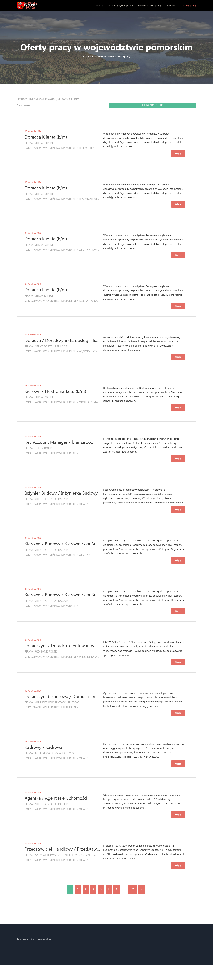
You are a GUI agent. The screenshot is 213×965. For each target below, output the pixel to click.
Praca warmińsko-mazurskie (98, 56)
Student (172, 5)
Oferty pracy (189, 5)
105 (132, 889)
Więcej (178, 153)
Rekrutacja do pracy (149, 5)
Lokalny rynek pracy (121, 5)
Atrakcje (99, 5)
